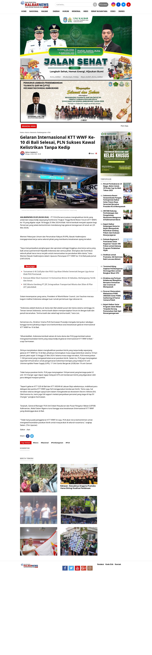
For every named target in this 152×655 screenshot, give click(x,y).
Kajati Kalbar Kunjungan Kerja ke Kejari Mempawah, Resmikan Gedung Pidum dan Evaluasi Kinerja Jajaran (111, 229)
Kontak (118, 564)
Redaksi (100, 564)
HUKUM (65, 11)
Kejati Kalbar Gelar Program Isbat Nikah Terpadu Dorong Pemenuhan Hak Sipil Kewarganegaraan (112, 308)
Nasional (33, 132)
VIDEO (112, 11)
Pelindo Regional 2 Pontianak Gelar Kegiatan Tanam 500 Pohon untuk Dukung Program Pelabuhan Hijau (112, 244)
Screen (103, 4)
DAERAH (56, 11)
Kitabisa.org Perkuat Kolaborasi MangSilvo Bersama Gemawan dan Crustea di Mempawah (112, 282)
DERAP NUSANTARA (99, 11)
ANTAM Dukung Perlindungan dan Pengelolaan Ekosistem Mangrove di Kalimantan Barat (112, 215)
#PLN (68, 443)
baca (91, 153)
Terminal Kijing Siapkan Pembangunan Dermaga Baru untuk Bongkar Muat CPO (113, 269)
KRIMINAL (76, 11)
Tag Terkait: (25, 443)
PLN (49, 132)
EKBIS (85, 11)
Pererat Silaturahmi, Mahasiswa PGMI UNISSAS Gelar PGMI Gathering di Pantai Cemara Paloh (112, 295)
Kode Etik (109, 564)
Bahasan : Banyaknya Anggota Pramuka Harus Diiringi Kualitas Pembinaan (78, 487)
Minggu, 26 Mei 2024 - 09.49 (33, 154)
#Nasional (45, 443)
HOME (23, 11)
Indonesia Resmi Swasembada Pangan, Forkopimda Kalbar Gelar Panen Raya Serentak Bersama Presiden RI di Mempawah (114, 201)
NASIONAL (33, 11)
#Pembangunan (57, 443)
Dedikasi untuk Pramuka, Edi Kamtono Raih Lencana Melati (113, 257)
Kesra (27, 132)
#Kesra (35, 443)
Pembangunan (42, 132)
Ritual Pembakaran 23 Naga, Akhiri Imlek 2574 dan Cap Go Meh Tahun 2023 (112, 187)
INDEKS (121, 11)
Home (22, 132)
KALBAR (44, 11)
